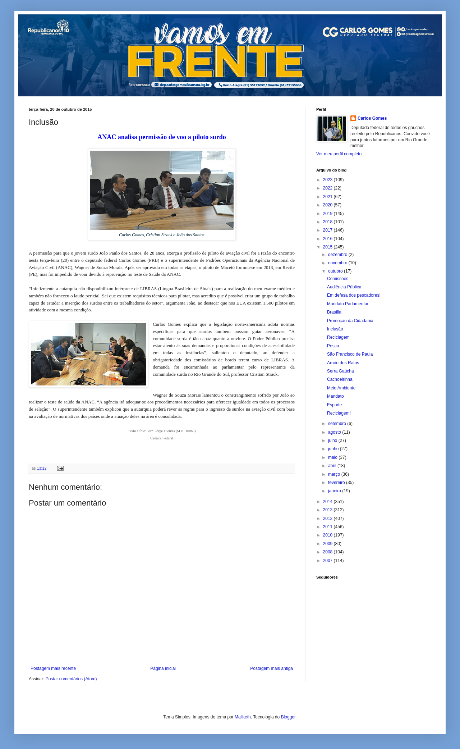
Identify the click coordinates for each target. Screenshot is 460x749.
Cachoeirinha (340, 379)
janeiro (335, 490)
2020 (328, 204)
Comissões (337, 278)
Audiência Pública (344, 286)
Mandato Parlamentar (347, 303)
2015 (328, 247)
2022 (328, 188)
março (334, 474)
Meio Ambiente (341, 388)
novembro (338, 262)
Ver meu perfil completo (339, 153)
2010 (328, 535)
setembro (337, 423)
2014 (328, 501)
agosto (335, 432)
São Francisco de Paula (350, 354)
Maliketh (243, 717)
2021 (328, 196)
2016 (328, 238)
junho (334, 448)
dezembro (338, 254)
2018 (328, 221)
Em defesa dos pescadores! (354, 295)
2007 (328, 560)
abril (332, 465)
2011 (328, 526)
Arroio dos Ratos (343, 362)
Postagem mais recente (53, 668)
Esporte (334, 404)
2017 (328, 230)
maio (333, 457)
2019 (328, 213)
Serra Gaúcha (340, 371)
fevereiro (337, 482)
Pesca (333, 345)
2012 (328, 518)
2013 (328, 509)
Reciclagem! (339, 413)
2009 (328, 543)
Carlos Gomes (372, 118)
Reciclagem (338, 337)
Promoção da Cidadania (350, 320)
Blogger (288, 717)
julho (333, 440)
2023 (328, 179)
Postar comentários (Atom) (71, 678)
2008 (328, 551)
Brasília (334, 312)
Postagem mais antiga (271, 668)
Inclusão (335, 329)
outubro (336, 271)
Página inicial (163, 668)
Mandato (335, 396)
